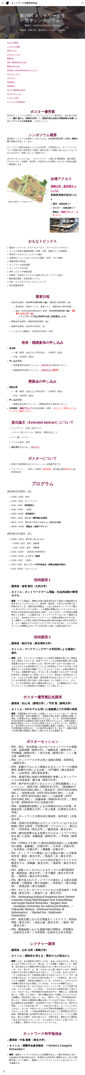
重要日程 (10, 58)
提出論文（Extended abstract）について (22, 70)
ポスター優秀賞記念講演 (16, 90)
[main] (42, 22)
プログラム (11, 78)
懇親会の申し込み (13, 66)
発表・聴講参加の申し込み (17, 62)
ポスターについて (13, 74)
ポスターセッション (14, 94)
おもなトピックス (13, 55)
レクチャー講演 (12, 98)
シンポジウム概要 (13, 47)
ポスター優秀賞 (12, 43)
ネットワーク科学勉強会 (16, 102)
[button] (2, 3)
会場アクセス (12, 51)
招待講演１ (11, 82)
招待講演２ (11, 86)
